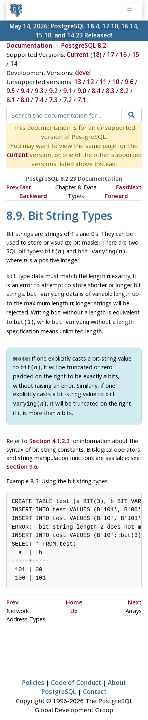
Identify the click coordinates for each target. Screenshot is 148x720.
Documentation (29, 45)
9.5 (10, 91)
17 (110, 54)
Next (135, 187)
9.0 (81, 91)
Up (74, 601)
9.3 (39, 91)
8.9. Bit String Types (59, 215)
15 (135, 54)
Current (78, 54)
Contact (95, 682)
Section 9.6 (21, 457)
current (17, 155)
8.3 (110, 91)
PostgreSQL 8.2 (83, 45)
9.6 (129, 82)
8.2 (124, 91)
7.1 (81, 100)
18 (95, 54)
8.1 (10, 100)
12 (90, 82)
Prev (12, 187)
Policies (33, 673)
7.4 (39, 100)
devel (83, 73)
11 (103, 82)
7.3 (53, 100)
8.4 (96, 91)
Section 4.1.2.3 (49, 431)
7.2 (67, 100)
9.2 (53, 91)
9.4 (25, 91)
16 (123, 54)
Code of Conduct (76, 673)
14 (13, 63)
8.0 (25, 100)
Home (74, 593)
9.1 (67, 91)
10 (115, 82)
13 (77, 82)
